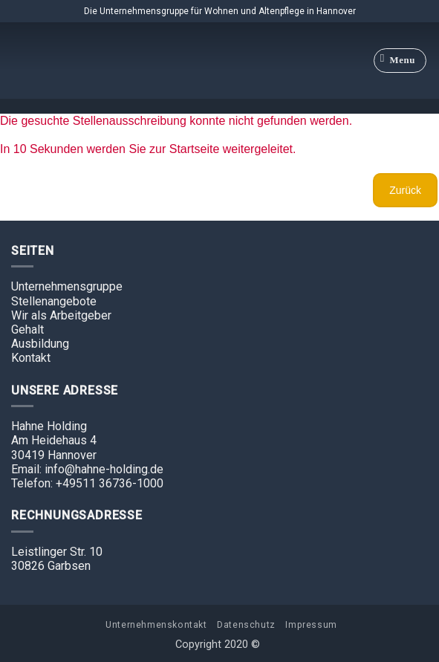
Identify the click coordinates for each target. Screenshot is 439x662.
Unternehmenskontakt (156, 625)
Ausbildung (40, 344)
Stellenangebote (54, 301)
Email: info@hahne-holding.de (87, 469)
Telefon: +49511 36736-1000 (87, 483)
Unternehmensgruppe (67, 286)
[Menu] (400, 61)
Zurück (405, 190)
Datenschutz (246, 625)
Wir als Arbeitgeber (61, 315)
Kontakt (31, 358)
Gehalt (27, 329)
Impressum (311, 625)
